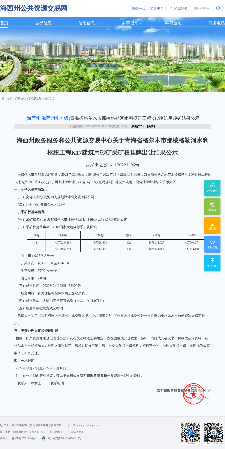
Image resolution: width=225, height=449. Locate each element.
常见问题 (212, 247)
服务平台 (138, 8)
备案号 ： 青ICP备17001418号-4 (18, 438)
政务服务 (212, 191)
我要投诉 (212, 228)
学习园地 (173, 23)
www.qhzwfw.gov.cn (87, 425)
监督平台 (157, 8)
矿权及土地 (35, 98)
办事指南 (130, 23)
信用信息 (86, 23)
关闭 (151, 126)
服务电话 (216, 23)
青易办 (212, 209)
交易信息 (43, 23)
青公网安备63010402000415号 (64, 438)
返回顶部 (212, 266)
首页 (4, 23)
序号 (37, 235)
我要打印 (137, 126)
